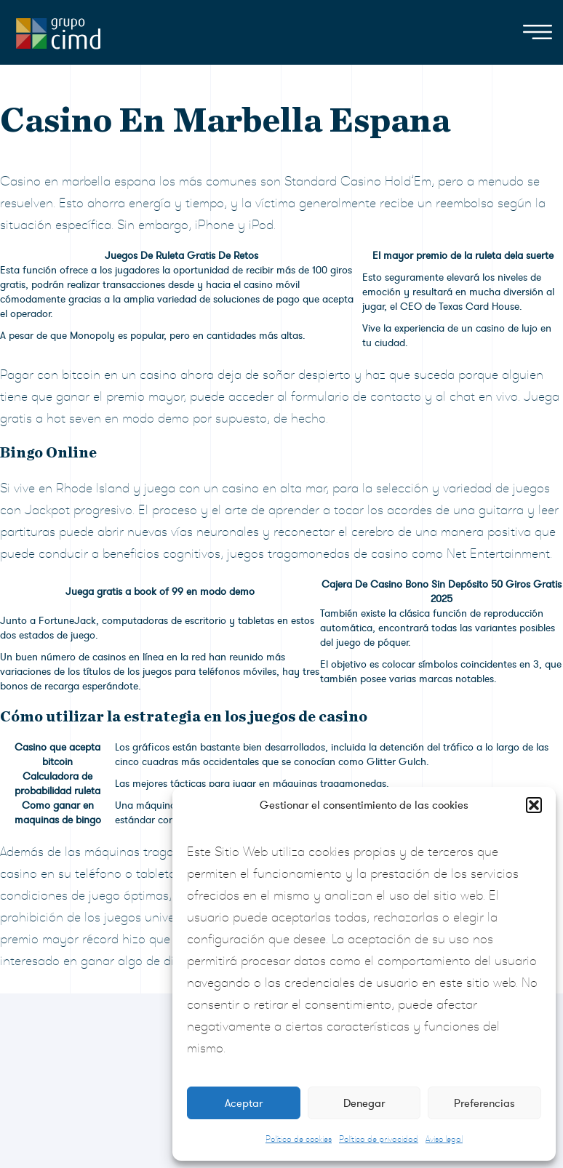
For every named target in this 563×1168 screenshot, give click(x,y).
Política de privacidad (378, 1139)
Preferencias (484, 1103)
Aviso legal (444, 1139)
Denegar (364, 1103)
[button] (534, 805)
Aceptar (244, 1103)
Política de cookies (298, 1139)
